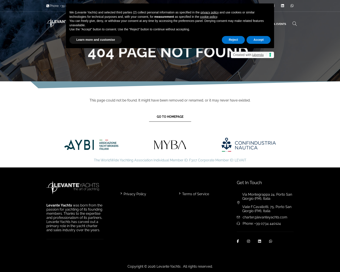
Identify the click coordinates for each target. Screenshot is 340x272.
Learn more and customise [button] (95, 39)
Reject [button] (233, 39)
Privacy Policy (135, 194)
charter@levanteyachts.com (265, 217)
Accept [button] (258, 39)
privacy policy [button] (210, 12)
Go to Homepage (170, 116)
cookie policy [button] (208, 16)
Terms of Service (195, 194)
